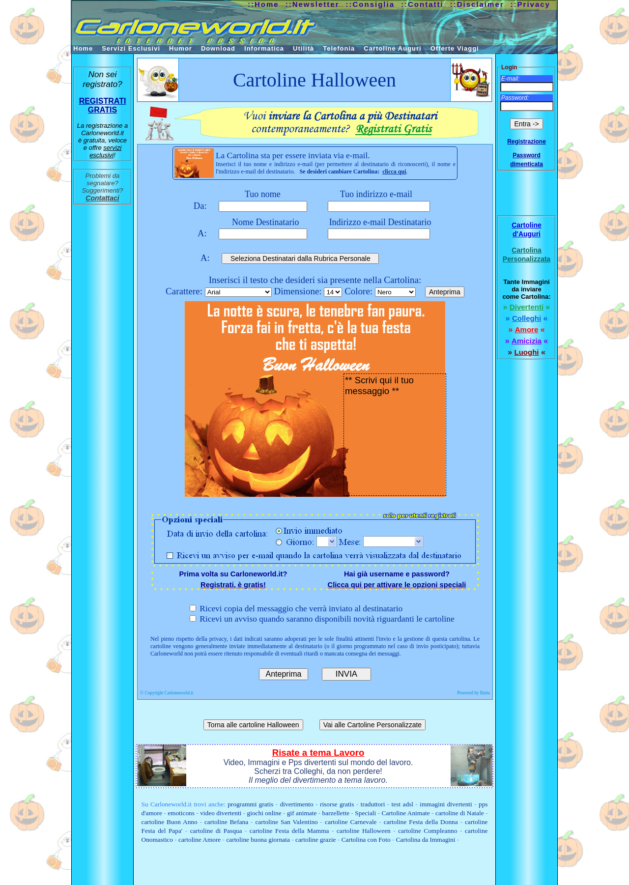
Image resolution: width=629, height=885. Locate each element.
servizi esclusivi (105, 151)
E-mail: (510, 78)
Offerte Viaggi (454, 48)
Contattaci (102, 198)
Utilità (303, 48)
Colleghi (526, 318)
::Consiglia (370, 4)
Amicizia (527, 341)
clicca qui (394, 171)
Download (218, 48)
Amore (527, 329)
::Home (263, 4)
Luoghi (527, 352)
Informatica (264, 48)
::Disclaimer (477, 4)
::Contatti (422, 4)
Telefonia (339, 48)
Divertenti (526, 307)
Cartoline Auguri (392, 48)
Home (83, 48)
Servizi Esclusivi (131, 48)
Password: (515, 97)
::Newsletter (313, 4)
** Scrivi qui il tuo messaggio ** (395, 434)
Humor (180, 48)
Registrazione (526, 141)
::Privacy (530, 4)
